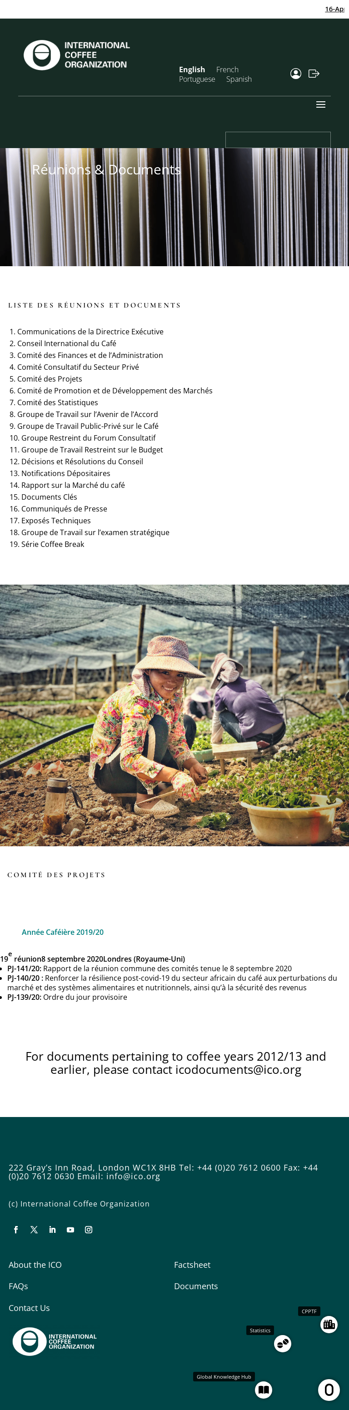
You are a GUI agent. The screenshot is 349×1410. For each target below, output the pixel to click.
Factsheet (192, 1264)
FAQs (18, 1286)
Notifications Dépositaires (65, 473)
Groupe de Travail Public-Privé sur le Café (88, 426)
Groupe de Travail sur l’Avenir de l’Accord (87, 414)
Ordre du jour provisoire (85, 997)
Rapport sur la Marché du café (73, 485)
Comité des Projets (49, 379)
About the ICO (35, 1264)
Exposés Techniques (56, 521)
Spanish (239, 79)
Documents (196, 1286)
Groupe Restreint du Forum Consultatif (88, 438)
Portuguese (197, 79)
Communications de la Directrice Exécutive (90, 332)
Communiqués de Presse (64, 509)
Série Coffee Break (52, 544)
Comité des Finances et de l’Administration (90, 355)
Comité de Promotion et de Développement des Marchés (115, 391)
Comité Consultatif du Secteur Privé (78, 367)
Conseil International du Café (66, 343)
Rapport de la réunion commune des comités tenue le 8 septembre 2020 (167, 968)
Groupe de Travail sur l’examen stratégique (95, 532)
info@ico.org (133, 1176)
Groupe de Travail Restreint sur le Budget (92, 450)
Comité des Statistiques (57, 402)
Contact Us (29, 1307)
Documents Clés (49, 497)
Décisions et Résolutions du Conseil (82, 462)
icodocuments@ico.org (238, 1069)
